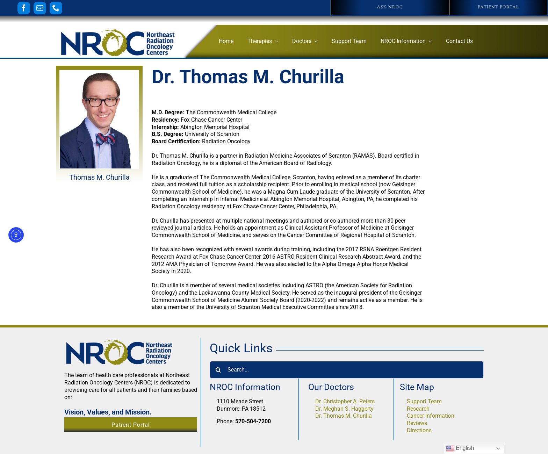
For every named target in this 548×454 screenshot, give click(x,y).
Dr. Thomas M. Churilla (343, 415)
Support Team (424, 401)
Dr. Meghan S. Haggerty (344, 408)
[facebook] (23, 8)
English (460, 448)
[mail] (40, 8)
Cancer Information (430, 415)
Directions (419, 430)
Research (418, 408)
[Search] (218, 370)
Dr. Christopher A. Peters (345, 401)
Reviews (417, 423)
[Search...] (347, 370)
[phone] (56, 8)
